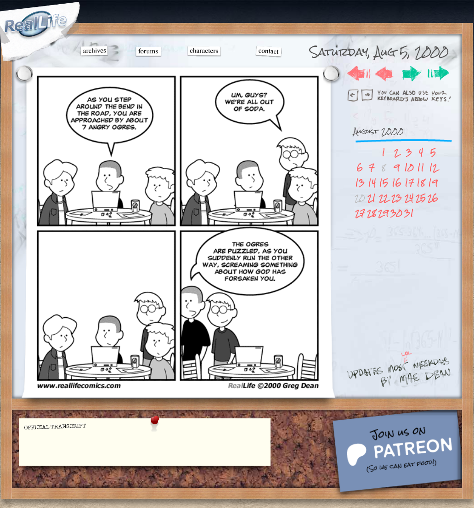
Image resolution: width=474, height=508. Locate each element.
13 (360, 182)
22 (383, 197)
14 (372, 182)
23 (396, 197)
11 (420, 167)
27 (360, 213)
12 (433, 167)
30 (396, 213)
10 (409, 167)
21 (371, 197)
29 (383, 213)
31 (409, 213)
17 (409, 182)
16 (396, 182)
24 (409, 197)
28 (371, 213)
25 (421, 197)
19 (433, 182)
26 (433, 197)
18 (421, 182)
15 (383, 182)
